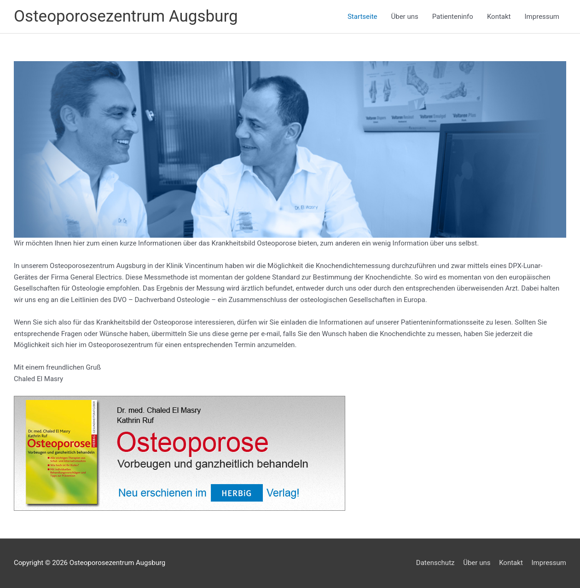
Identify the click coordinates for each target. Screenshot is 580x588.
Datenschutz (435, 563)
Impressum (542, 16)
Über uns (404, 16)
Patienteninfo (452, 16)
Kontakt (499, 16)
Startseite (362, 16)
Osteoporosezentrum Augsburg (126, 16)
